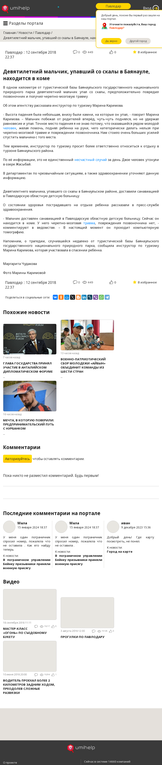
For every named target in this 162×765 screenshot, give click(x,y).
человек (9, 128)
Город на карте (119, 551)
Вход (147, 8)
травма (89, 223)
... (30, 370)
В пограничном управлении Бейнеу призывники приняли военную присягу (26, 564)
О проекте (10, 762)
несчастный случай (90, 159)
